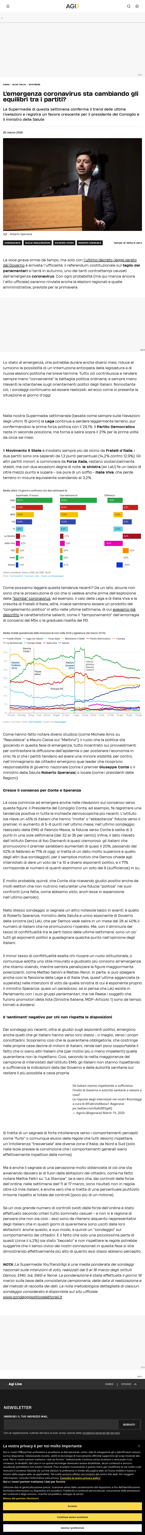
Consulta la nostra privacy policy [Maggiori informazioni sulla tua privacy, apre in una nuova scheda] (80, 1478)
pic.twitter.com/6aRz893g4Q (92, 1108)
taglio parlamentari (37, 243)
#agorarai (117, 1104)
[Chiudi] (139, 1446)
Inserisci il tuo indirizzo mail (26, 1416)
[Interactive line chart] (72, 677)
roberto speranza (89, 243)
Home (6, 84)
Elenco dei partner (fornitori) (21, 1498)
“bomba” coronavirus (31, 598)
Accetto (72, 1506)
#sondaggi (134, 1099)
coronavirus (13, 243)
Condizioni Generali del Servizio (101, 1432)
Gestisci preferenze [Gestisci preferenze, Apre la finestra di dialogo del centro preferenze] (72, 1528)
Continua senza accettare (72, 1517)
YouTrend (34, 84)
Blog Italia (19, 84)
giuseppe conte (64, 243)
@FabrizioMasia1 (97, 1104)
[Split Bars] (72, 532)
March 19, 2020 (114, 1113)
